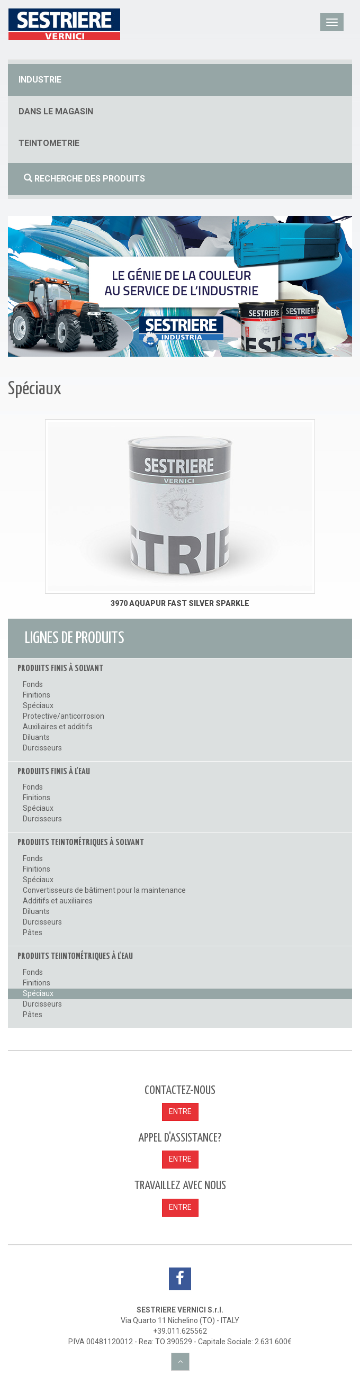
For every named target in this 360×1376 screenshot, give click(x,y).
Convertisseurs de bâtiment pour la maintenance (104, 890)
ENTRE (180, 1111)
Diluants (36, 737)
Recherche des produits (84, 179)
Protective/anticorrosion (63, 716)
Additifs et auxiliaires (58, 901)
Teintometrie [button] (49, 143)
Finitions (36, 695)
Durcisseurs (42, 748)
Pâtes (32, 932)
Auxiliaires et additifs (58, 726)
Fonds (33, 684)
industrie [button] (40, 80)
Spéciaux (38, 705)
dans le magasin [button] (56, 111)
